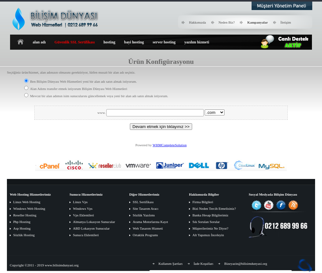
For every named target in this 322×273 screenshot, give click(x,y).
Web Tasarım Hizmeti (148, 228)
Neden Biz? (227, 22)
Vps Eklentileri (83, 215)
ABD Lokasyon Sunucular (91, 228)
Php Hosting (22, 222)
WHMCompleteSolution (169, 145)
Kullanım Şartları (170, 263)
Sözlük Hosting (24, 235)
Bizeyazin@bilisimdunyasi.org (245, 263)
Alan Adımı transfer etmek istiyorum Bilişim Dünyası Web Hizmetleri (75, 89)
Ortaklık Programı (145, 235)
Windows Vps (82, 208)
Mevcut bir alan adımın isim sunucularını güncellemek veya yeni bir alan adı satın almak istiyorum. (96, 96)
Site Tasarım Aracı (145, 208)
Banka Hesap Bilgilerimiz (210, 215)
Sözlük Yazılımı (144, 215)
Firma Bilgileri (202, 202)
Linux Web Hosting (26, 202)
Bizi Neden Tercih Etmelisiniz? (214, 208)
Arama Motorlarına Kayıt (150, 222)
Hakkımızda (197, 22)
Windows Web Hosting (29, 208)
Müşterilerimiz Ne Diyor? (210, 228)
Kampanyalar (257, 22)
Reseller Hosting (24, 215)
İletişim (285, 22)
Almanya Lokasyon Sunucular (94, 222)
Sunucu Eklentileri (86, 235)
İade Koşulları (204, 263)
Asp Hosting (22, 228)
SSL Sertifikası (143, 202)
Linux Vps (80, 202)
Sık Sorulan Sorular (206, 222)
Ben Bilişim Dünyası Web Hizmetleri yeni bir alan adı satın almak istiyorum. (80, 81)
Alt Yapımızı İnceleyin (208, 235)
